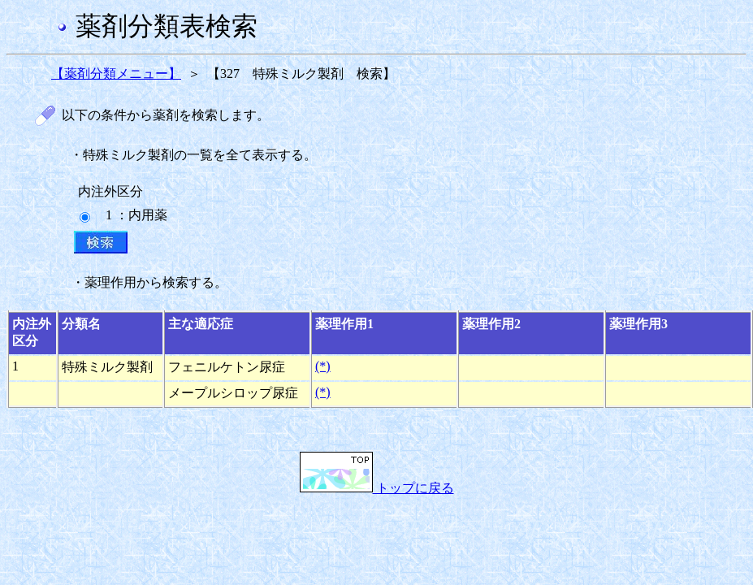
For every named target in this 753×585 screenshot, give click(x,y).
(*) (323, 366)
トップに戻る (377, 488)
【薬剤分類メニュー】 (116, 73)
